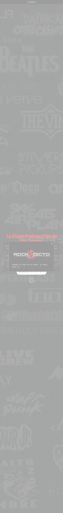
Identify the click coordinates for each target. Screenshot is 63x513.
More (31, 280)
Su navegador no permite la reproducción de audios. (31, 272)
